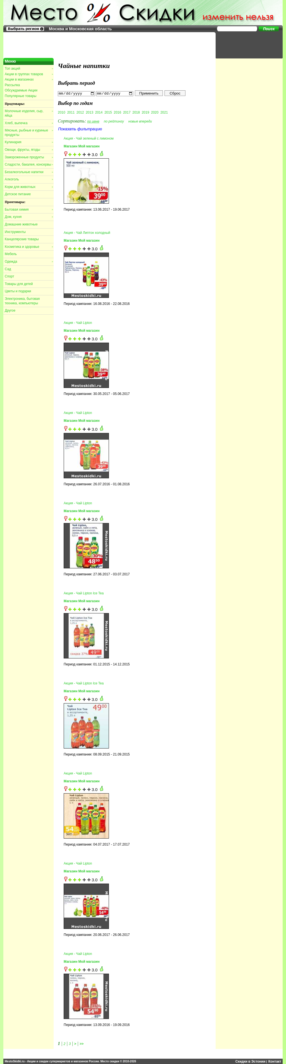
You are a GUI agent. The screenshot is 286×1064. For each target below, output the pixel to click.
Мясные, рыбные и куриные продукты (29, 132)
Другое (10, 310)
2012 (80, 112)
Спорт (9, 276)
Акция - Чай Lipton (78, 322)
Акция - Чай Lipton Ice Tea (84, 593)
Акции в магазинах (29, 79)
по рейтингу (114, 121)
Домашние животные (21, 224)
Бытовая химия (29, 209)
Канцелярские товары (22, 239)
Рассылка (12, 85)
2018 (136, 112)
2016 (117, 112)
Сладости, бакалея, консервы (29, 164)
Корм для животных (29, 187)
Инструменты (15, 232)
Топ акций (29, 68)
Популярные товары (20, 96)
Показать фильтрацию (80, 128)
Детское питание (18, 194)
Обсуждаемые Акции (21, 90)
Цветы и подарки (18, 291)
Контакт (274, 1061)
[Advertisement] (246, 44)
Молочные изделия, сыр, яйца (29, 113)
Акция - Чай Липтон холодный (87, 232)
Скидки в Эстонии (250, 1061)
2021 (164, 112)
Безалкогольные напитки (29, 172)
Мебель (11, 254)
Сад (8, 269)
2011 (71, 112)
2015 (108, 112)
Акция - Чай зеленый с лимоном (89, 138)
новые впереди (140, 121)
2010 (61, 112)
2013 (89, 112)
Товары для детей (19, 284)
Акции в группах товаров (29, 74)
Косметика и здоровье (29, 247)
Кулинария (29, 142)
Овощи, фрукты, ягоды (29, 150)
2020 (155, 112)
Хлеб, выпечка (29, 123)
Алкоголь (29, 179)
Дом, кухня (29, 217)
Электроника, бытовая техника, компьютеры (22, 301)
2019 (145, 112)
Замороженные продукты (29, 157)
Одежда (29, 261)
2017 (127, 112)
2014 (99, 112)
